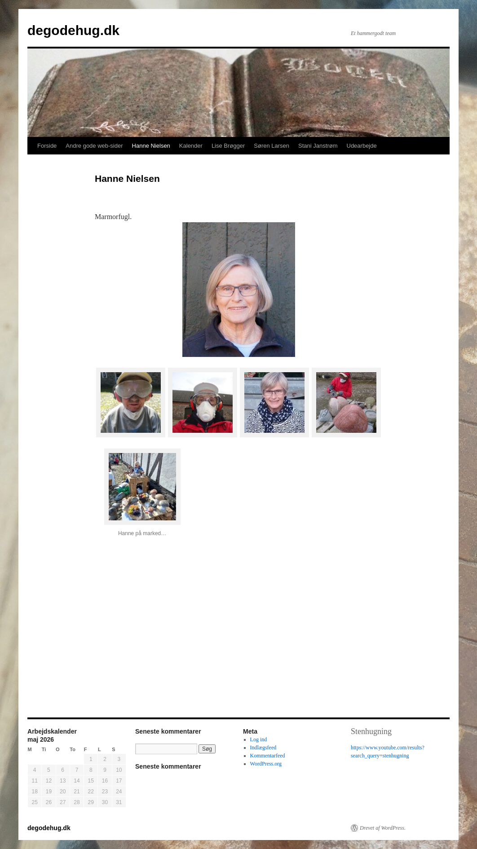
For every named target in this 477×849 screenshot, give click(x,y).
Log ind (258, 739)
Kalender (191, 145)
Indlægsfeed (263, 747)
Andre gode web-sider (94, 145)
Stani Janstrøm (317, 145)
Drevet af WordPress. (383, 828)
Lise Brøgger (228, 145)
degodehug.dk (73, 30)
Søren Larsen (271, 145)
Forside (47, 145)
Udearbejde (362, 145)
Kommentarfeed (267, 755)
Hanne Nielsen (151, 145)
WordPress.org (266, 764)
